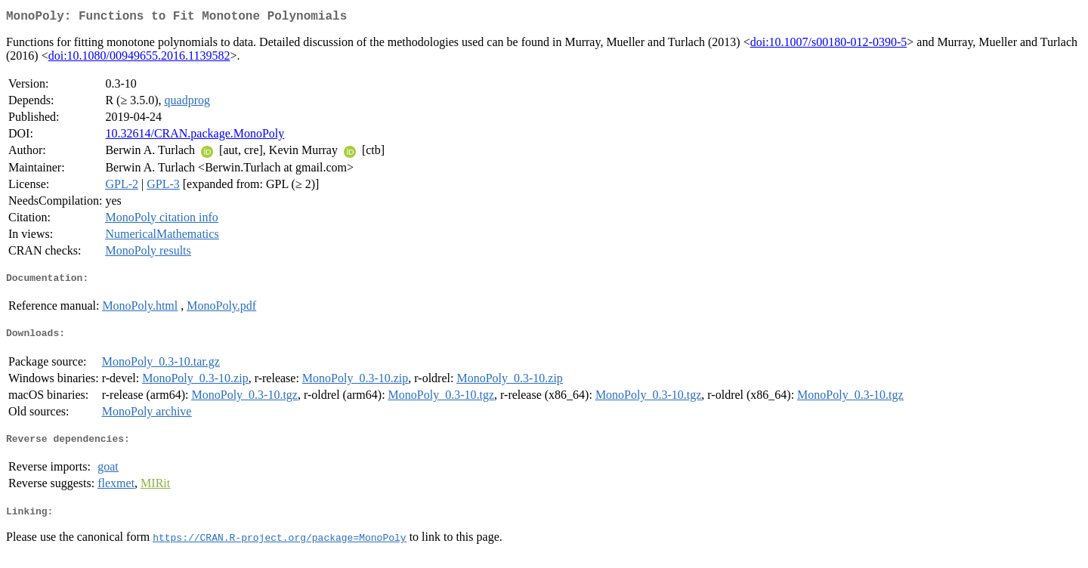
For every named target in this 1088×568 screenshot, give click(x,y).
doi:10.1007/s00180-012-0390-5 (828, 45)
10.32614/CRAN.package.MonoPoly (194, 136)
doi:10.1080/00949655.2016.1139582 (139, 58)
